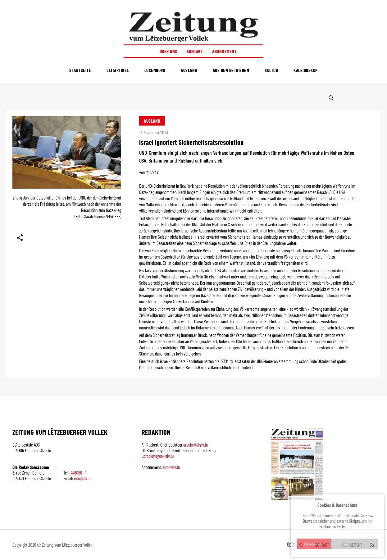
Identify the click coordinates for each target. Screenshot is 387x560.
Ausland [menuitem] (189, 70)
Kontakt (195, 51)
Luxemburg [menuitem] (155, 70)
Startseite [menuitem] (80, 70)
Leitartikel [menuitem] (118, 70)
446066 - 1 (79, 472)
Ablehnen (348, 544)
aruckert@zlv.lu (195, 445)
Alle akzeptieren (314, 544)
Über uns (168, 51)
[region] (337, 525)
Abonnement (224, 51)
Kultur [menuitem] (271, 70)
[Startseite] (193, 26)
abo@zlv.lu (171, 467)
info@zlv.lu (82, 478)
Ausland (152, 121)
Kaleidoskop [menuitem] (306, 70)
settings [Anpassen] (371, 544)
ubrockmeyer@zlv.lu (158, 456)
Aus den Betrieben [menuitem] (231, 70)
